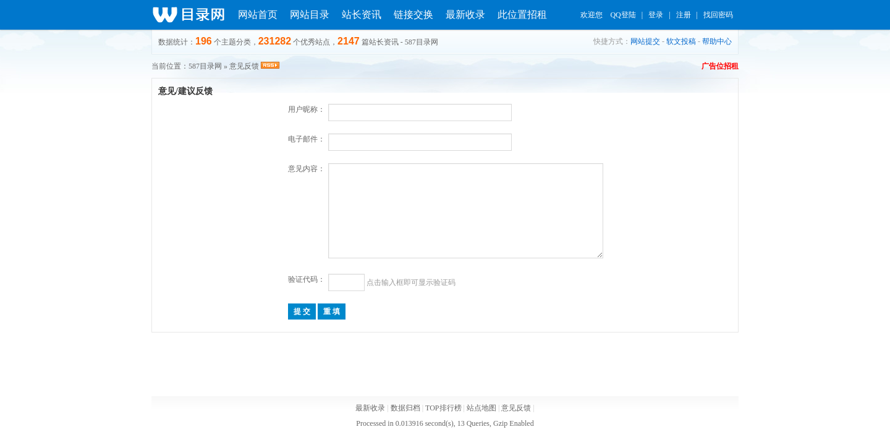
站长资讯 (361, 14)
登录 (655, 15)
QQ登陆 (622, 15)
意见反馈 (516, 408)
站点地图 (481, 408)
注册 (683, 15)
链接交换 (413, 14)
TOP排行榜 (443, 408)
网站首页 (258, 14)
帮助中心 (717, 41)
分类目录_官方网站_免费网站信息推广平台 (188, 15)
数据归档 (405, 408)
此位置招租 (522, 14)
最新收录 (465, 14)
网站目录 (309, 14)
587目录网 (205, 66)
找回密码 (718, 15)
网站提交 (645, 41)
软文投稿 (681, 41)
